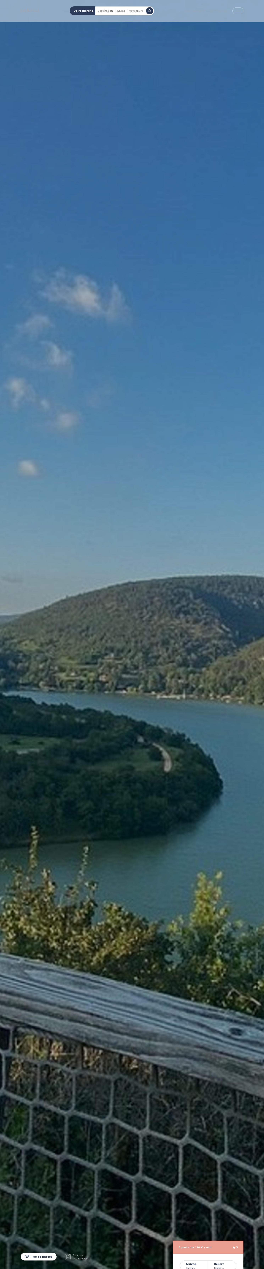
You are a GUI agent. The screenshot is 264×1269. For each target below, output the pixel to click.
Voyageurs (136, 10)
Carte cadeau (219, 10)
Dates (121, 10)
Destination (105, 10)
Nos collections (195, 10)
